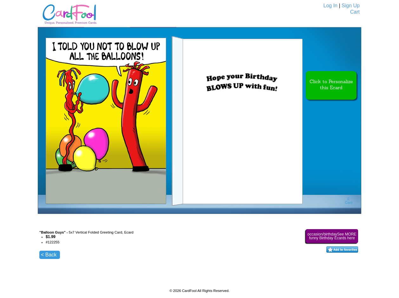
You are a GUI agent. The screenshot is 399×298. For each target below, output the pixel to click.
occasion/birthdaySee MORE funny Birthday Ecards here (331, 236)
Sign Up (351, 5)
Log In (330, 5)
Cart (355, 12)
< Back (48, 254)
